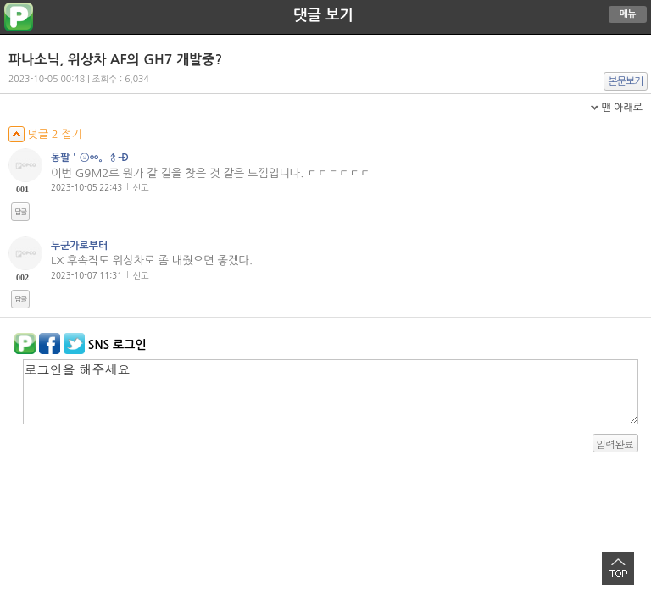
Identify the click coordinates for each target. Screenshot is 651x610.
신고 (141, 187)
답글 (20, 211)
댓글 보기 (323, 15)
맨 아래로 (622, 108)
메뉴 (628, 14)
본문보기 (626, 81)
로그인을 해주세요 (330, 391)
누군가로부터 (79, 246)
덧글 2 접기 (45, 134)
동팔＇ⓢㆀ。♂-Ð (90, 157)
